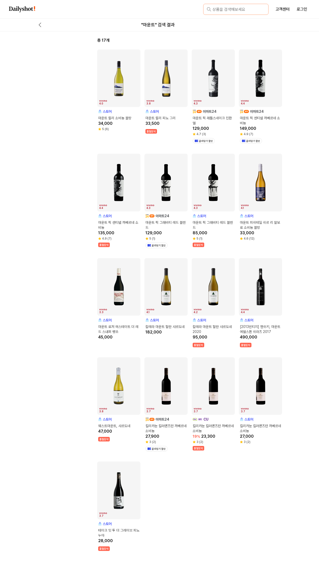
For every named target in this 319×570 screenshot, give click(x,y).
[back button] (40, 25)
